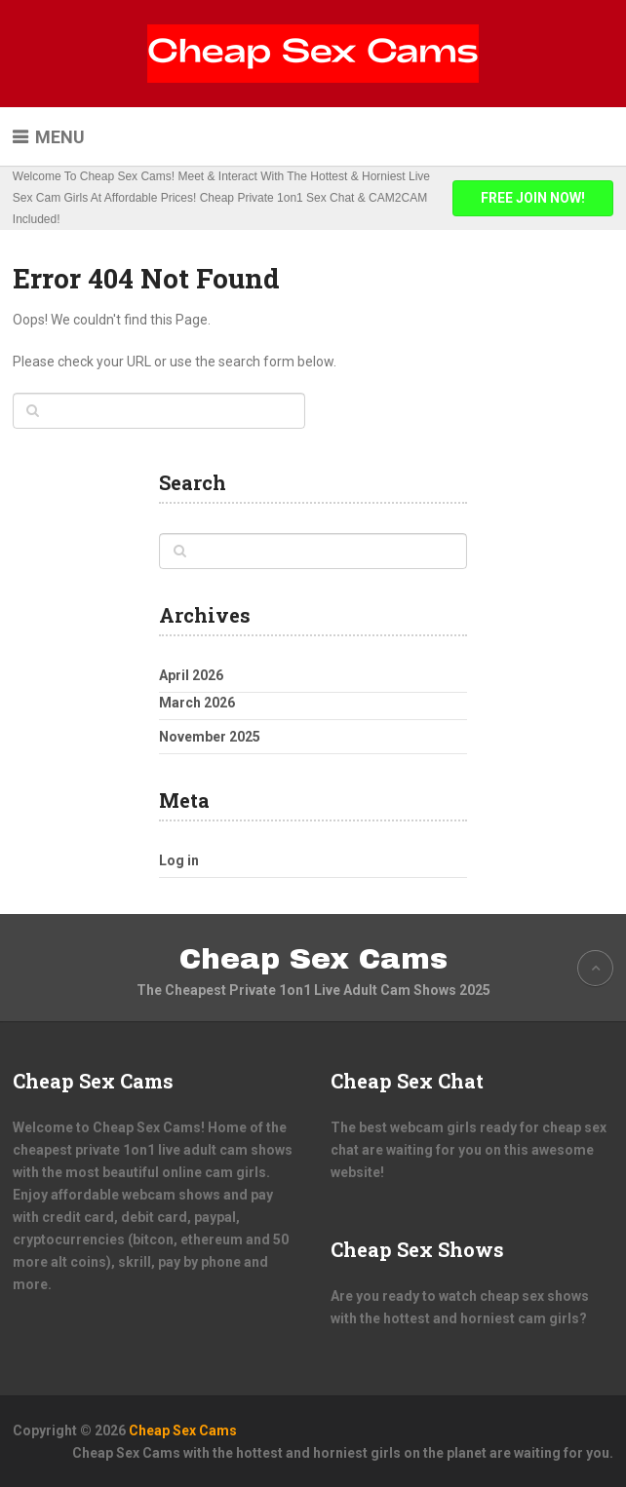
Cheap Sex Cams (313, 958)
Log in (179, 860)
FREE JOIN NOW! (533, 198)
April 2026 (191, 675)
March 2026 (197, 702)
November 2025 (209, 736)
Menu (60, 137)
